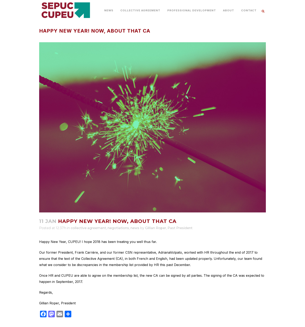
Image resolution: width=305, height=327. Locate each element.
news (134, 228)
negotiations (118, 228)
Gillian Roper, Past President (168, 228)
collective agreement (88, 228)
